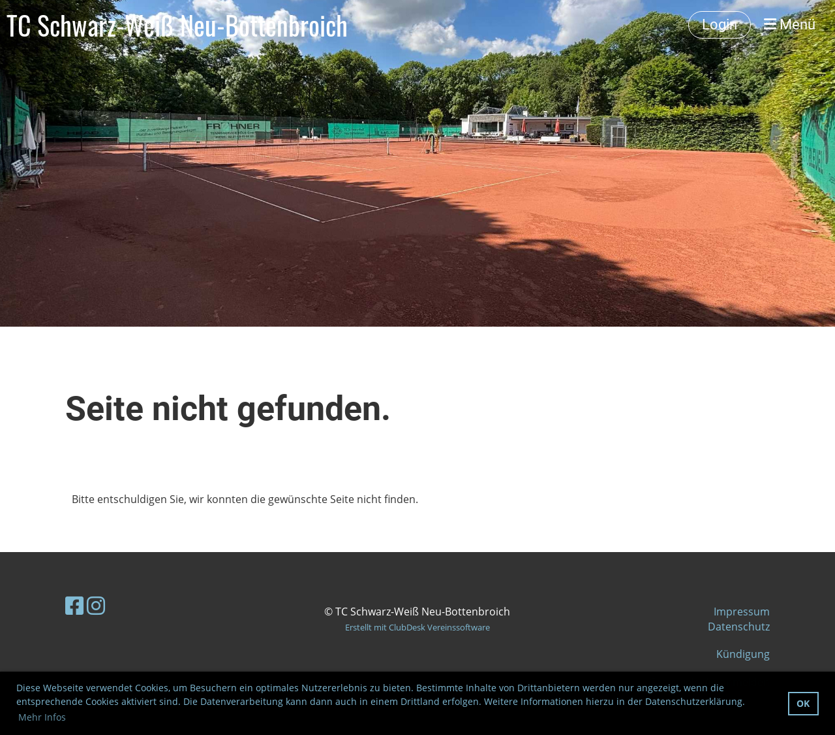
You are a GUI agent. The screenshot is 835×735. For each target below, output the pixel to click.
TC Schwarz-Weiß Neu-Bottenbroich (177, 25)
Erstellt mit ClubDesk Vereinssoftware (417, 627)
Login (719, 24)
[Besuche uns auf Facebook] (74, 605)
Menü (789, 24)
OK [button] (803, 703)
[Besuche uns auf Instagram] (96, 605)
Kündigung (743, 654)
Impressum (742, 611)
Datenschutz (739, 626)
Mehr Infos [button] (42, 717)
